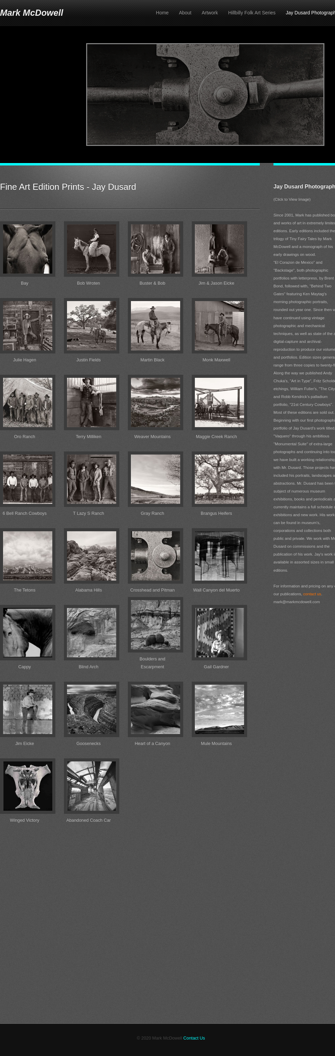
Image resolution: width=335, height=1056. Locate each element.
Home (162, 12)
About (185, 12)
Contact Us (194, 1038)
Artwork (210, 12)
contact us (312, 594)
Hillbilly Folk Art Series (251, 12)
